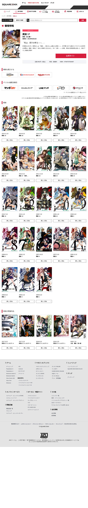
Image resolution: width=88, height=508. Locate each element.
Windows (8, 383)
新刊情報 (9, 16)
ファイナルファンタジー (34, 398)
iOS (19, 366)
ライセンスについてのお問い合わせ (60, 405)
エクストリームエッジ (33, 409)
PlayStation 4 (9, 371)
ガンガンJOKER (40, 373)
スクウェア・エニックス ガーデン (14, 413)
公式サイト (70, 56)
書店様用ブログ (15, 423)
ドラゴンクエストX (23, 380)
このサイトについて (26, 423)
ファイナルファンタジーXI (25, 385)
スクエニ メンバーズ (11, 398)
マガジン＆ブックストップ (42, 366)
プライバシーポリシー (37, 423)
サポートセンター (49, 423)
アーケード (21, 373)
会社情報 (53, 413)
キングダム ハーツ (32, 400)
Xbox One (8, 380)
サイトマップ (59, 423)
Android (21, 369)
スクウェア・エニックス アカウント (15, 400)
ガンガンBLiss (55, 376)
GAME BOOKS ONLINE (58, 371)
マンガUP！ (55, 369)
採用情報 (53, 415)
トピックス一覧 (55, 395)
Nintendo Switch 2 (11, 373)
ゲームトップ (9, 366)
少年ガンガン (39, 369)
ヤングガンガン (40, 376)
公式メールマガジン (56, 402)
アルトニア (9, 411)
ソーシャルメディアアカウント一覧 (60, 400)
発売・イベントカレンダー (58, 398)
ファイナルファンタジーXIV (25, 382)
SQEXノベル (55, 373)
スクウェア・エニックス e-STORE (14, 395)
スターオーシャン (32, 405)
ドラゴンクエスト (32, 395)
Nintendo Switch (10, 376)
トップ (3, 16)
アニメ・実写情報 (56, 378)
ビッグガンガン (40, 378)
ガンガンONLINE (56, 366)
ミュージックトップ (72, 366)
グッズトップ (71, 377)
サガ (29, 402)
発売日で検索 (19, 20)
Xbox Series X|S (10, 378)
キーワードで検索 (7, 20)
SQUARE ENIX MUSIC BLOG (75, 369)
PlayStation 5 (9, 369)
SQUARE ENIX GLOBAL (70, 423)
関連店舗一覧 (9, 408)
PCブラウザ (21, 371)
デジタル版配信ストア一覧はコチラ (76, 92)
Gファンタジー (39, 371)
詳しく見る (10, 140)
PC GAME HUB (32, 407)
